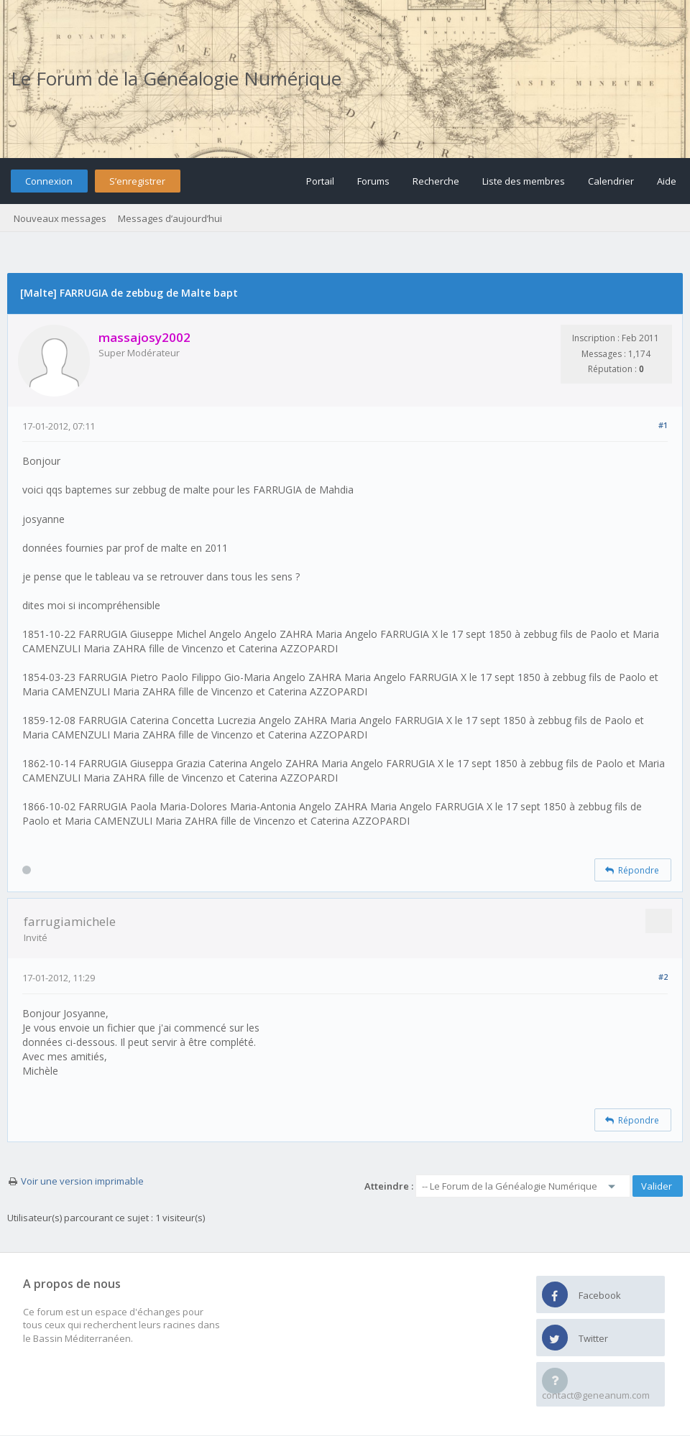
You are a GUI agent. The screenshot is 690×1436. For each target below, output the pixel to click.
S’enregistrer (137, 181)
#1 (663, 425)
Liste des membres (523, 181)
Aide (666, 181)
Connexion (49, 181)
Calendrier (611, 181)
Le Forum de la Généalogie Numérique (176, 78)
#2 (663, 976)
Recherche (436, 181)
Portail (320, 181)
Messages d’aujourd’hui (170, 218)
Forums (373, 181)
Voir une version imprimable (82, 1181)
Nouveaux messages (60, 218)
